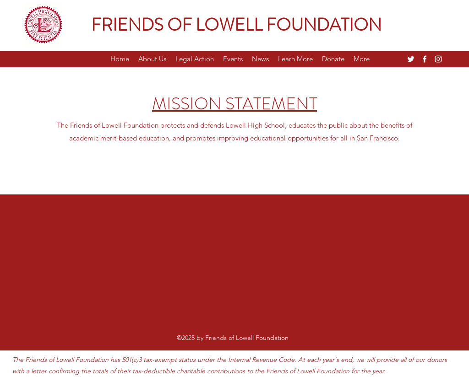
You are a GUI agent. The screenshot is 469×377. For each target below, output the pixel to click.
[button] (152, 59)
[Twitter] (410, 59)
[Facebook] (424, 59)
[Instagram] (438, 59)
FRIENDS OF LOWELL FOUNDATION (236, 24)
